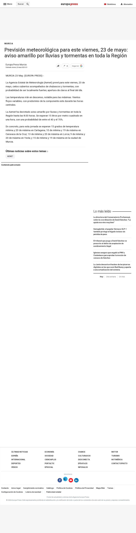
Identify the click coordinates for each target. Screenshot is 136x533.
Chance (81, 452)
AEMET (10, 156)
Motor (114, 452)
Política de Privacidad (84, 488)
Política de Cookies (65, 488)
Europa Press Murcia (16, 65)
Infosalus (83, 467)
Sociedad (49, 456)
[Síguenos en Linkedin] (76, 481)
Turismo (115, 456)
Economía (49, 452)
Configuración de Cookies (12, 492)
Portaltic (49, 463)
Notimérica (116, 459)
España (14, 456)
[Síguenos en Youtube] (70, 481)
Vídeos (14, 467)
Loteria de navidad (33, 492)
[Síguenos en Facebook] (59, 481)
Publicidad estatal (53, 492)
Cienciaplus (50, 459)
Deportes (16, 463)
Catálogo (50, 488)
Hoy (101, 276)
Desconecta (84, 459)
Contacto (5, 488)
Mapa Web (100, 488)
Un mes (122, 276)
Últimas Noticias (19, 452)
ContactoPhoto (119, 463)
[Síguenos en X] (65, 481)
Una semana (111, 276)
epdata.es (82, 463)
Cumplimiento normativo (33, 488)
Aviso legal (16, 488)
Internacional (18, 459)
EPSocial (49, 467)
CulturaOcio (84, 456)
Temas (110, 488)
